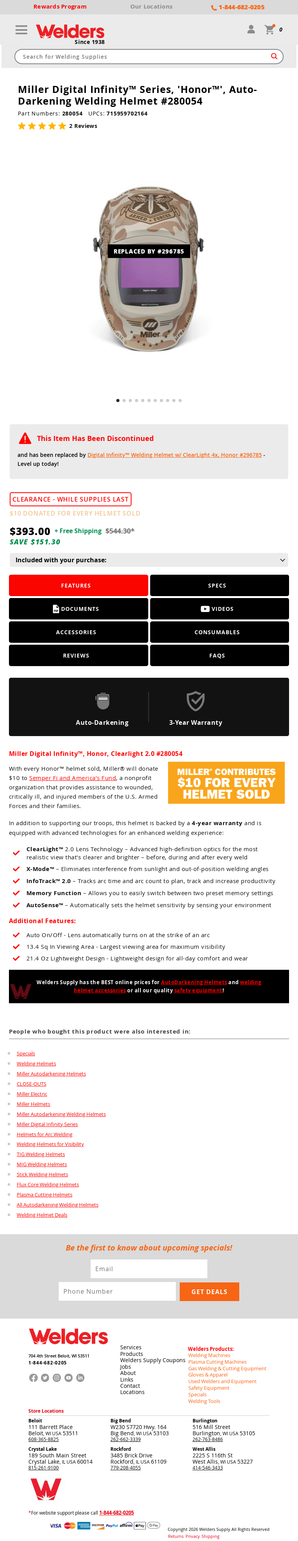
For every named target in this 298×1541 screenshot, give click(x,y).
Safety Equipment (207, 1383)
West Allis (204, 1443)
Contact (130, 1383)
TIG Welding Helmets (41, 1154)
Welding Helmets (36, 1063)
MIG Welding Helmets (42, 1164)
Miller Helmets (33, 1103)
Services (130, 1345)
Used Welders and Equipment (220, 1377)
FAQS (217, 655)
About (127, 1370)
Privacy (189, 1529)
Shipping (205, 1529)
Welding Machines (208, 1352)
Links (126, 1376)
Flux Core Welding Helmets (48, 1184)
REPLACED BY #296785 (149, 251)
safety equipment (198, 990)
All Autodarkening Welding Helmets (57, 1205)
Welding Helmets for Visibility (50, 1144)
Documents (76, 609)
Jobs (125, 1364)
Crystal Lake (42, 1443)
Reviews (76, 655)
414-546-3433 (208, 1462)
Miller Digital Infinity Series (47, 1124)
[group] (149, 268)
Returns (175, 1529)
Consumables (217, 632)
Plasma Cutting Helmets (44, 1194)
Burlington (205, 1415)
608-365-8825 (43, 1433)
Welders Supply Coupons (152, 1358)
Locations (132, 1389)
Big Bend (120, 1415)
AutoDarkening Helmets (194, 983)
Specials (26, 1053)
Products (131, 1352)
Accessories (76, 632)
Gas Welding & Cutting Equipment (224, 1364)
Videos (217, 609)
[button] (117, 400)
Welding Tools (203, 1395)
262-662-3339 (125, 1433)
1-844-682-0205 (45, 1362)
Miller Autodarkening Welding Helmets (61, 1114)
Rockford (120, 1443)
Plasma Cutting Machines (215, 1358)
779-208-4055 (125, 1462)
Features (76, 585)
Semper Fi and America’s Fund (72, 778)
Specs (217, 585)
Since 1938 (90, 42)
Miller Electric (32, 1093)
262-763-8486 (208, 1433)
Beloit (35, 1415)
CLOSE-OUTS (31, 1083)
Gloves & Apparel (207, 1371)
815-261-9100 (43, 1462)
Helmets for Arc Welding (44, 1134)
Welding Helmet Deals (42, 1215)
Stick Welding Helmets (42, 1174)
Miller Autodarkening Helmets (51, 1073)
